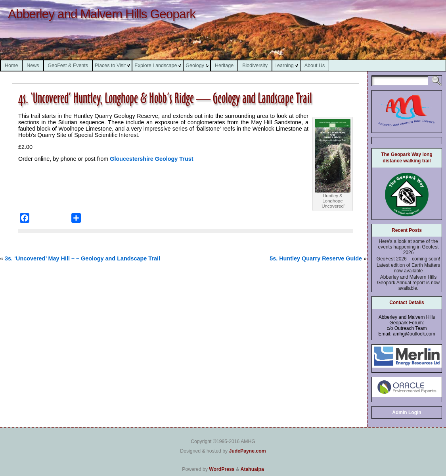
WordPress (221, 469)
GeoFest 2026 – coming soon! (408, 259)
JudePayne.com (247, 451)
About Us (314, 65)
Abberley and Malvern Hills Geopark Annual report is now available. (408, 282)
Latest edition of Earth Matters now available (408, 268)
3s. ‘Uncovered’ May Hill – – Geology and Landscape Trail (82, 258)
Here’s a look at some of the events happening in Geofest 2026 (408, 247)
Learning (284, 65)
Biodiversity (255, 65)
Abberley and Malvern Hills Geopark (101, 14)
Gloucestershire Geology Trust (150, 159)
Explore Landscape (155, 65)
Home (11, 65)
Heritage (224, 65)
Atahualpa (252, 469)
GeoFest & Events (68, 65)
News (33, 65)
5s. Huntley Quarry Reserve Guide (316, 258)
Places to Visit (110, 65)
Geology (195, 65)
